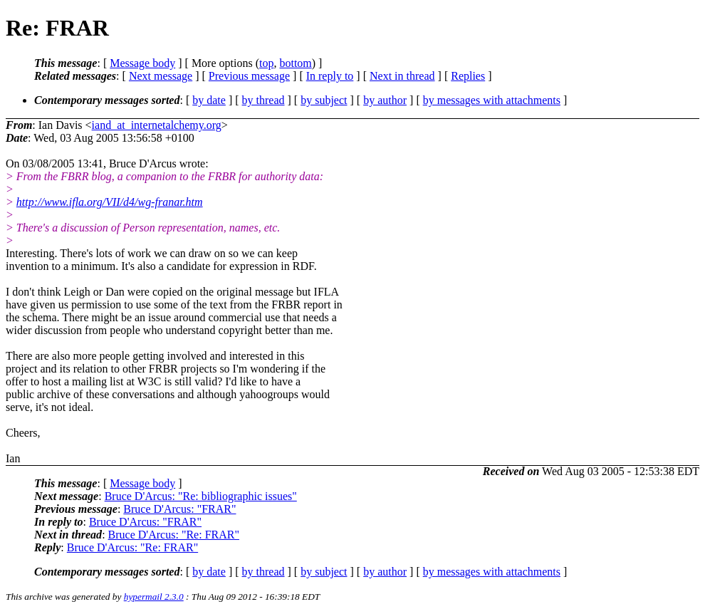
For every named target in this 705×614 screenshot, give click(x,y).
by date (209, 100)
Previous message (249, 76)
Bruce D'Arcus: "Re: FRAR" (173, 535)
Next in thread (402, 76)
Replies (468, 76)
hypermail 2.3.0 (154, 596)
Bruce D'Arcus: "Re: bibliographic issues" (201, 496)
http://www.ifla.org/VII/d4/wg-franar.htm (109, 202)
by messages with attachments (491, 100)
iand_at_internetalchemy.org (156, 125)
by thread (263, 100)
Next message (160, 76)
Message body (142, 63)
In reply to (330, 76)
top (266, 63)
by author (385, 100)
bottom (295, 63)
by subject (324, 100)
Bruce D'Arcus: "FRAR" (179, 509)
